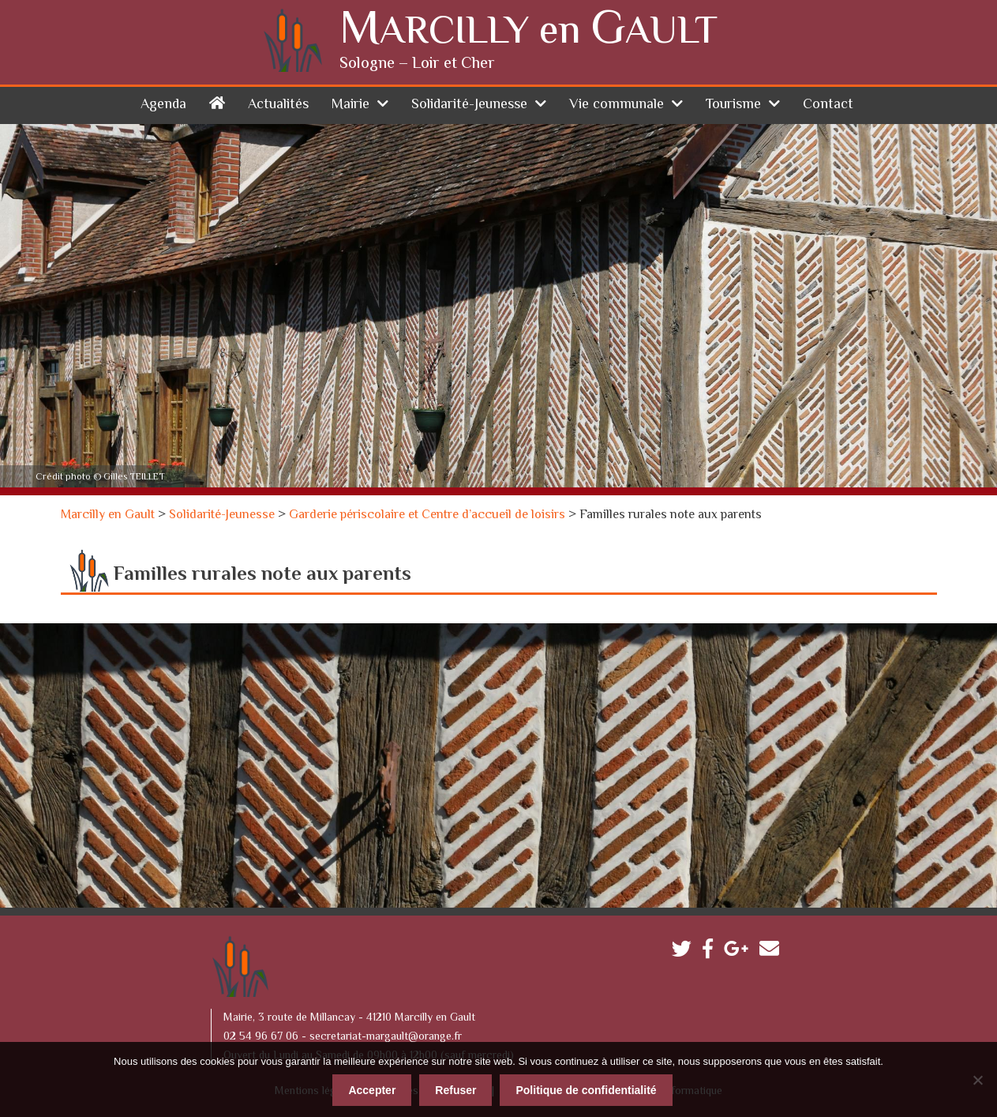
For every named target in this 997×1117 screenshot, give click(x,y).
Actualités (278, 104)
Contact (828, 104)
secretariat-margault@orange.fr (385, 1036)
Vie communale (616, 104)
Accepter (371, 1089)
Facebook (712, 951)
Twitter (685, 951)
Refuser (455, 1089)
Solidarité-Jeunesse (469, 104)
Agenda (163, 104)
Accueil (217, 101)
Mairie (350, 104)
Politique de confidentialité (585, 1089)
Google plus (740, 951)
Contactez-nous (773, 951)
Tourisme (733, 104)
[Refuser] (977, 1079)
